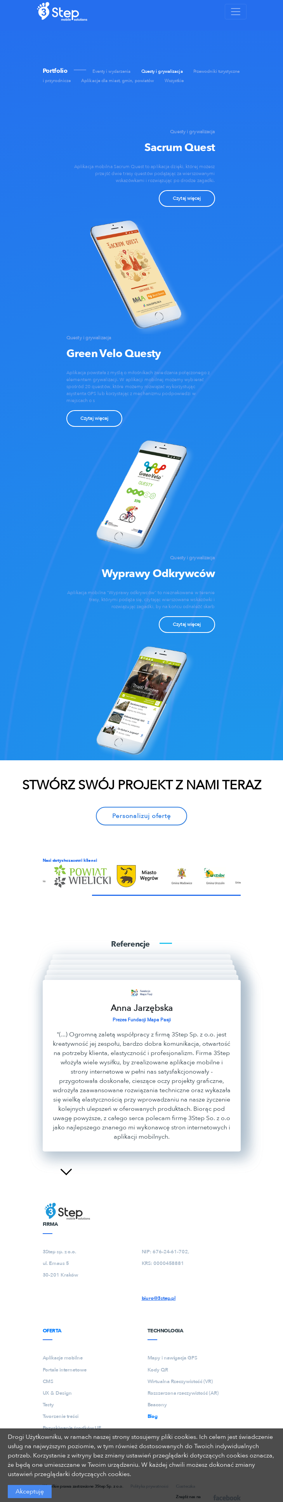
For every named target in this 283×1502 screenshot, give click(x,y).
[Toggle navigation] (236, 11)
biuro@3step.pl (159, 1298)
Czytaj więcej (187, 198)
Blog (153, 1416)
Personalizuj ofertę (141, 816)
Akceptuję (30, 1491)
